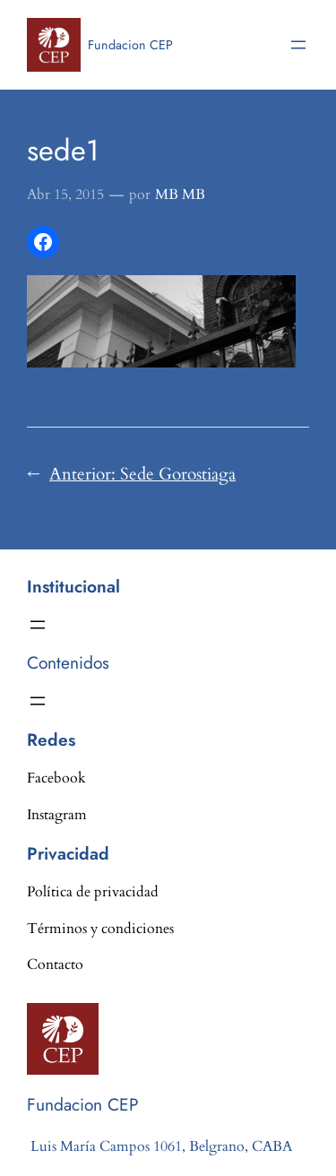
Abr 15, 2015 (65, 194)
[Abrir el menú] (298, 45)
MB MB (180, 194)
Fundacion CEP (130, 45)
